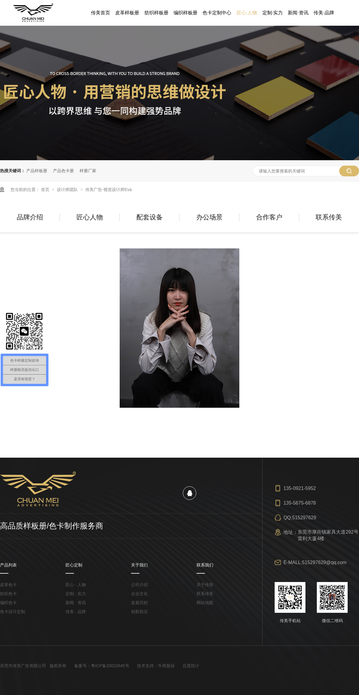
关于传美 (205, 584)
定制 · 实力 (76, 593)
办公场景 (209, 217)
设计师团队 (68, 189)
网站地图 (205, 602)
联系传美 (329, 217)
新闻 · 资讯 (76, 602)
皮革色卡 (8, 584)
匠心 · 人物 (76, 584)
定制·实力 (272, 12)
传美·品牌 (324, 12)
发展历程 (139, 602)
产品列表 (8, 565)
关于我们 (139, 565)
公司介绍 (139, 584)
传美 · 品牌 (76, 611)
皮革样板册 (127, 12)
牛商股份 (166, 665)
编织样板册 (185, 12)
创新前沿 (139, 611)
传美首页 (100, 12)
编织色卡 (8, 602)
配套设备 (149, 217)
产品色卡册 (63, 170)
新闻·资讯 (298, 12)
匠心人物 (90, 217)
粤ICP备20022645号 (110, 665)
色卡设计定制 (12, 611)
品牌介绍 (30, 217)
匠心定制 (74, 565)
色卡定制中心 (217, 12)
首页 (46, 189)
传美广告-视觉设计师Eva (108, 189)
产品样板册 (36, 170)
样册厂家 (88, 170)
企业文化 (139, 593)
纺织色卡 (8, 593)
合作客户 (269, 217)
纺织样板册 (156, 12)
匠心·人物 (247, 12)
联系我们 (205, 565)
